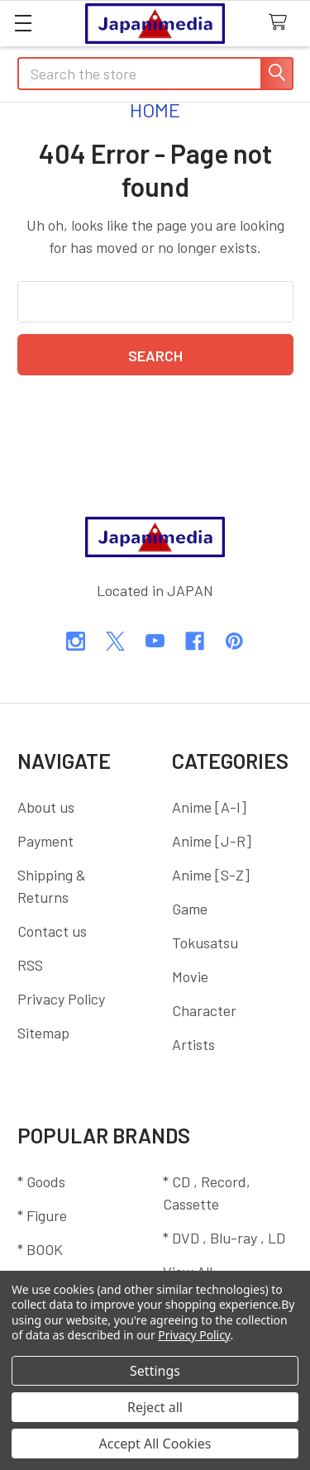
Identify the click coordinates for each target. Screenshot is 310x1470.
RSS (30, 965)
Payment (45, 841)
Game (189, 909)
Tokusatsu (205, 942)
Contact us (52, 931)
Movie (190, 976)
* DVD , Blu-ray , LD (224, 1238)
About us (45, 807)
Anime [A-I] (209, 807)
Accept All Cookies (155, 1443)
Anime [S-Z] (211, 875)
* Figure (42, 1215)
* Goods (41, 1181)
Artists (193, 1044)
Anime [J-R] (211, 841)
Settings (155, 1371)
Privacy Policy (61, 999)
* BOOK (40, 1249)
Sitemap (43, 1033)
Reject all (155, 1407)
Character (204, 1010)
